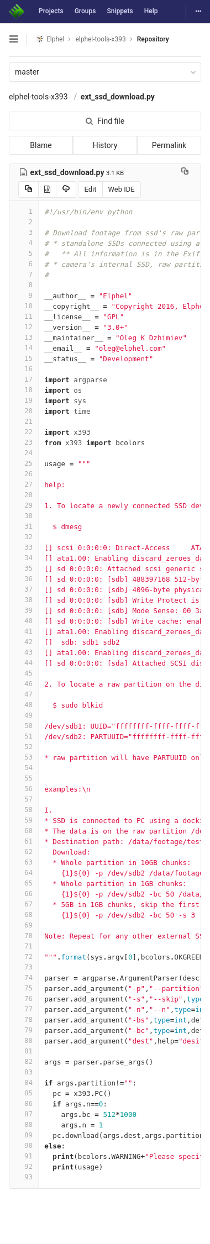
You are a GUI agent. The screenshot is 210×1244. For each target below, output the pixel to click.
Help (151, 11)
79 (24, 1030)
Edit (90, 189)
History (105, 145)
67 (24, 904)
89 (24, 1135)
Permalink (169, 145)
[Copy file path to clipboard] (185, 172)
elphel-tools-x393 (38, 96)
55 (24, 778)
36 (24, 578)
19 (24, 400)
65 (24, 883)
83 (24, 1072)
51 (24, 736)
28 (24, 495)
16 (24, 369)
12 (24, 327)
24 (24, 453)
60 (24, 830)
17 (24, 379)
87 (24, 1114)
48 (24, 704)
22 (24, 432)
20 (24, 411)
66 (24, 893)
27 (24, 484)
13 (24, 337)
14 (24, 348)
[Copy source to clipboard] (28, 189)
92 (24, 1166)
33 (24, 547)
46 (24, 683)
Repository (153, 39)
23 (24, 442)
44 (24, 662)
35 (24, 568)
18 (24, 390)
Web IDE (121, 189)
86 (24, 1103)
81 (24, 1051)
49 (24, 715)
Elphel (50, 39)
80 (24, 1040)
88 (24, 1124)
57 (24, 799)
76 (24, 998)
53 (24, 757)
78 (24, 1019)
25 (24, 463)
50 (24, 725)
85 (24, 1093)
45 (24, 673)
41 (24, 631)
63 (24, 862)
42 (24, 641)
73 (24, 967)
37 (24, 589)
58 (24, 809)
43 (24, 652)
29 (24, 505)
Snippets (120, 11)
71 (24, 946)
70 (24, 935)
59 (24, 820)
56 (24, 788)
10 (24, 306)
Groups (85, 11)
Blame (40, 145)
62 (24, 851)
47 (24, 694)
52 (24, 746)
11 (24, 316)
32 (24, 537)
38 (24, 599)
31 (24, 526)
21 (24, 421)
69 (24, 925)
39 (24, 610)
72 (24, 956)
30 (24, 516)
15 (24, 358)
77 (24, 1009)
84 (24, 1082)
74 (24, 977)
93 (24, 1177)
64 (24, 872)
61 (24, 841)
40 (24, 620)
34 (24, 558)
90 (24, 1145)
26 (24, 474)
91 (24, 1156)
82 (24, 1061)
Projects (51, 11)
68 (24, 914)
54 (24, 767)
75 (24, 988)
